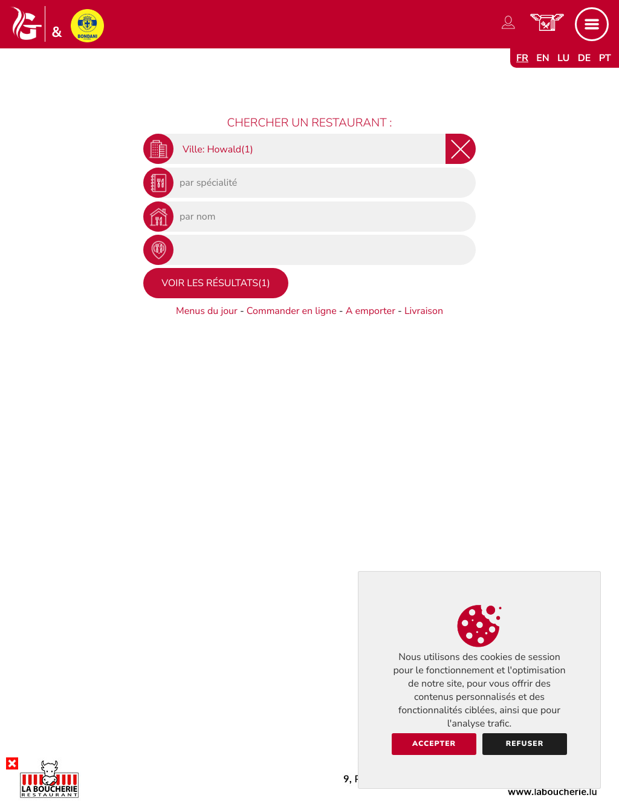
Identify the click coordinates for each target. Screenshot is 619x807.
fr (522, 58)
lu (563, 58)
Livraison (423, 311)
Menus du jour (207, 311)
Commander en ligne (292, 311)
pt (605, 58)
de (584, 58)
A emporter (370, 311)
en (542, 58)
